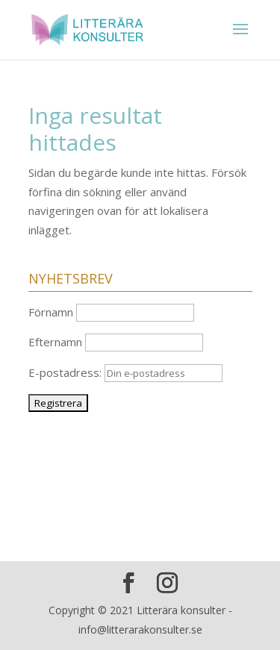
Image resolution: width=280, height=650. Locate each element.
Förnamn (50, 311)
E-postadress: (125, 372)
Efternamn (55, 341)
